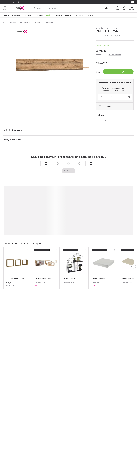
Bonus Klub (80, 15)
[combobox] (112, 97)
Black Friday (69, 15)
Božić (48, 15)
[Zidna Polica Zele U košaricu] (118, 71)
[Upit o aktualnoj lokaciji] (129, 97)
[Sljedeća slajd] (133, 266)
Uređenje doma (17, 15)
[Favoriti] (124, 8)
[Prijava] (117, 8)
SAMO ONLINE (102, 45)
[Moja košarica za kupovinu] (131, 8)
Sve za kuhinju (29, 15)
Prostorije (89, 15)
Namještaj (6, 15)
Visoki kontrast (127, 2)
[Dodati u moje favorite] (98, 71)
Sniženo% (40, 15)
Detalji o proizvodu (12, 139)
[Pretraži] (34, 8)
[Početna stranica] (4, 22)
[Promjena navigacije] (5, 8)
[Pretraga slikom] (106, 8)
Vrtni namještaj (57, 15)
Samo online (106, 106)
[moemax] (20, 8)
